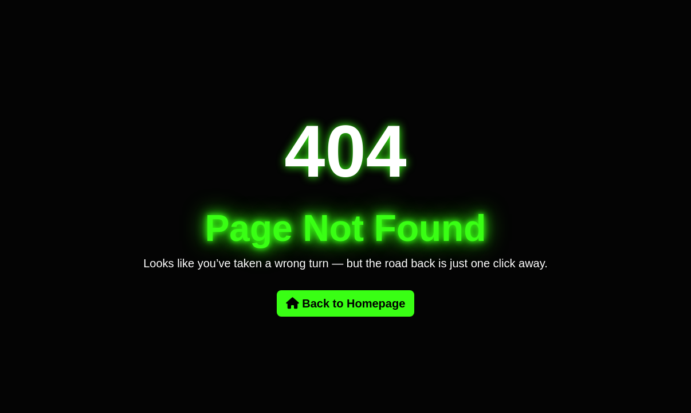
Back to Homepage (346, 303)
